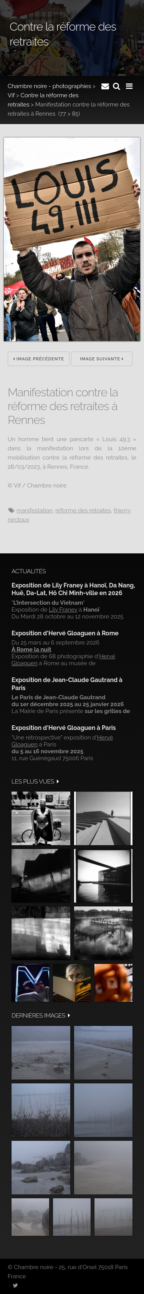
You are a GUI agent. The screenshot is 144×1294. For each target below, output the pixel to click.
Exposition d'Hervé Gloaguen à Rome (65, 633)
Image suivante (102, 359)
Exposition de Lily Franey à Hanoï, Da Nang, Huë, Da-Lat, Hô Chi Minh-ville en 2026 (73, 589)
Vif (11, 95)
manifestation (35, 510)
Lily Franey (63, 609)
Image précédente (38, 359)
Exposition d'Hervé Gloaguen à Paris (64, 727)
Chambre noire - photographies (49, 86)
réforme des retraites (83, 510)
